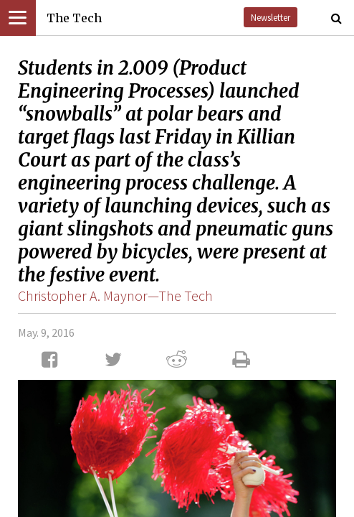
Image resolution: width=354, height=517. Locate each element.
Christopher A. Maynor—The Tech (115, 295)
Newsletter (270, 17)
